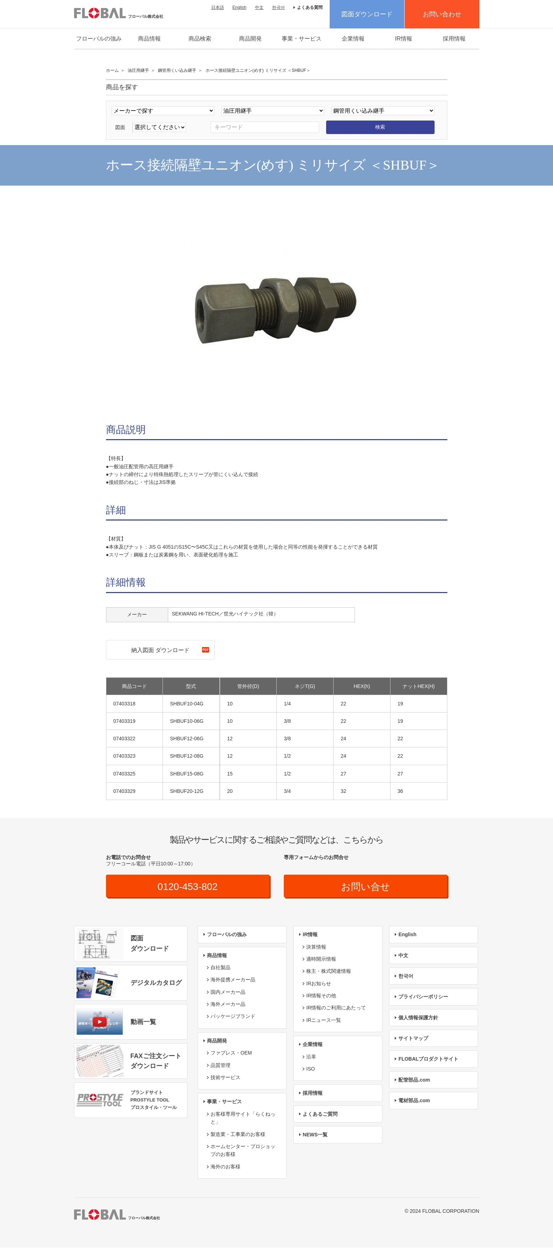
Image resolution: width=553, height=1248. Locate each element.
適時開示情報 (321, 959)
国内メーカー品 (228, 992)
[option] (277, 306)
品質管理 (220, 1065)
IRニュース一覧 (323, 1020)
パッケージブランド (233, 1016)
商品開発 (250, 39)
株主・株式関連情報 (328, 971)
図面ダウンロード (367, 14)
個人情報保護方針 (418, 1018)
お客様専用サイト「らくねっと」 (243, 1118)
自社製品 (220, 968)
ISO (310, 1069)
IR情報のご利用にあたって (336, 1008)
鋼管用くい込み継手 (177, 70)
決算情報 (316, 947)
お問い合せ (365, 886)
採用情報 (454, 39)
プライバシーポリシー (423, 997)
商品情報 (149, 39)
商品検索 (199, 39)
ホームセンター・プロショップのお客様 (243, 1150)
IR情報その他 (321, 996)
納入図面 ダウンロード (160, 650)
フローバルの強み (99, 39)
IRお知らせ (318, 984)
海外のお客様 (225, 1167)
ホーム (112, 70)
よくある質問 (310, 7)
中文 (259, 7)
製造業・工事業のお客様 (238, 1134)
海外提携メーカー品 (233, 980)
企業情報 (353, 39)
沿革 (311, 1057)
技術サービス (225, 1078)
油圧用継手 (138, 70)
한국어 (278, 7)
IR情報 (403, 39)
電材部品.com (414, 1101)
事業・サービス (301, 39)
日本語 (217, 7)
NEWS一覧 (315, 1135)
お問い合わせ (442, 14)
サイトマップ (413, 1038)
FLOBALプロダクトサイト (428, 1059)
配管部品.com (414, 1080)
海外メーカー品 (228, 1004)
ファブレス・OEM (231, 1053)
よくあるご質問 (320, 1114)
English (239, 7)
